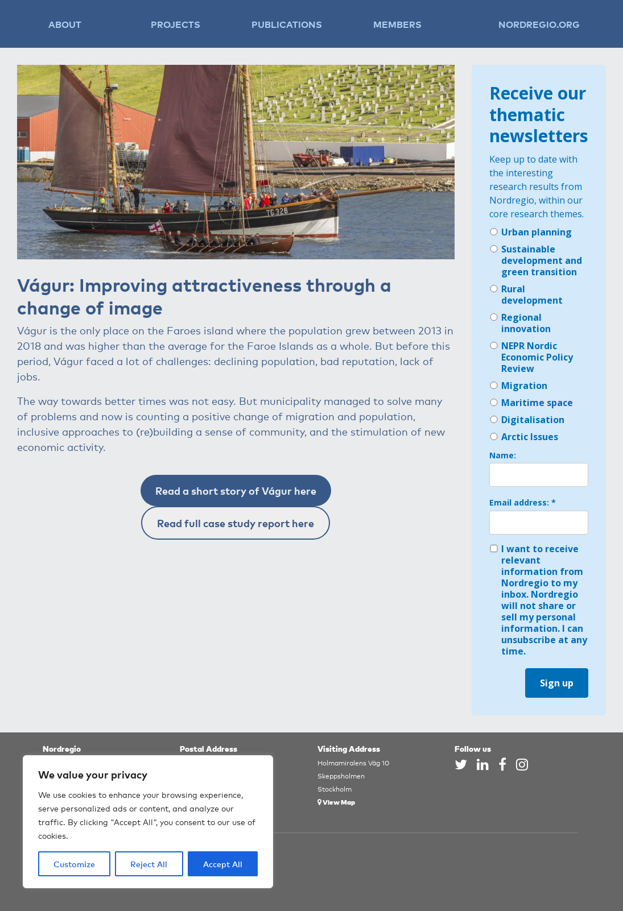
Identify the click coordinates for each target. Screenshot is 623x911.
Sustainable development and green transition (535, 260)
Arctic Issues (523, 436)
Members (397, 24)
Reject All (148, 864)
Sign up (557, 683)
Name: (502, 455)
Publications (286, 24)
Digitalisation (526, 419)
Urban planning (530, 232)
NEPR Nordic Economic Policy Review (531, 357)
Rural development (526, 294)
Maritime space (531, 402)
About (64, 24)
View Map (336, 801)
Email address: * (522, 503)
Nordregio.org (539, 24)
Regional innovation (520, 323)
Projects (175, 24)
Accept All (222, 864)
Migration (518, 385)
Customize (74, 864)
